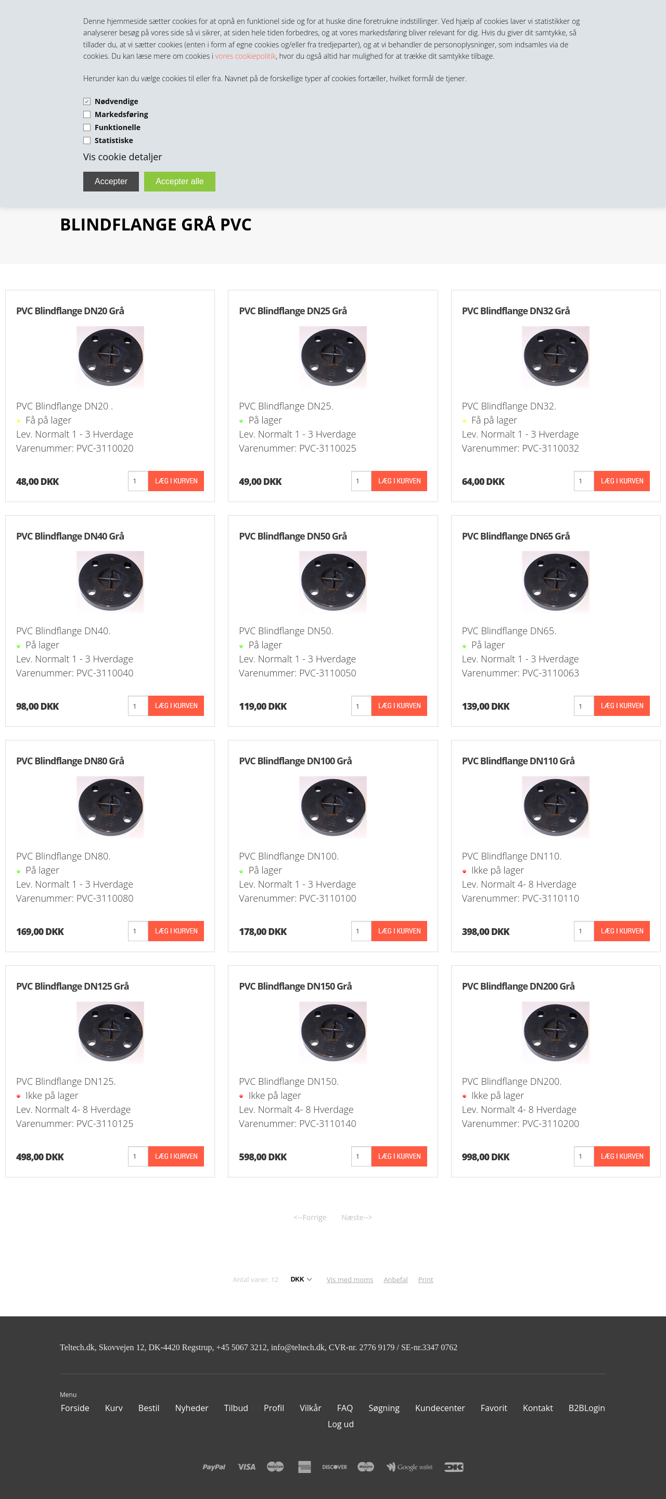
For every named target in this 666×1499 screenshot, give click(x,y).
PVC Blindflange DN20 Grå (70, 310)
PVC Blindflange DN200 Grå (518, 986)
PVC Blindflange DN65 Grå (516, 536)
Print (425, 1279)
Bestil (149, 1408)
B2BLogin (587, 1408)
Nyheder (192, 1408)
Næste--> (356, 1217)
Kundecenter (440, 1408)
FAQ (345, 1408)
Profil (274, 1408)
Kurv (114, 1408)
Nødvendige (116, 101)
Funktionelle (117, 127)
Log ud (341, 1424)
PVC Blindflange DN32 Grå (516, 310)
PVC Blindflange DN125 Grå (72, 986)
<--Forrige (310, 1217)
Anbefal (395, 1279)
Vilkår (310, 1408)
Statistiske (114, 140)
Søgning (384, 1408)
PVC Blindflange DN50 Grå (293, 536)
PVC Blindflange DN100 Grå (295, 760)
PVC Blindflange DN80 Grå (70, 760)
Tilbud (236, 1408)
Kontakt (538, 1408)
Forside (75, 1408)
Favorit (494, 1408)
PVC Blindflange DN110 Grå (518, 760)
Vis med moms (350, 1279)
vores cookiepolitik (245, 56)
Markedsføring (121, 114)
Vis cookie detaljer (122, 156)
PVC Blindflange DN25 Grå (293, 310)
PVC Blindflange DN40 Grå (70, 536)
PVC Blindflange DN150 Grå (295, 986)
